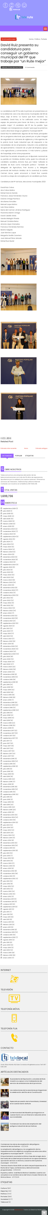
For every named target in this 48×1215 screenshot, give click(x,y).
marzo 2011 (7, 922)
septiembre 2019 (9, 682)
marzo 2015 (7, 807)
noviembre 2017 (9, 733)
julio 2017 (6, 741)
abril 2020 (6, 664)
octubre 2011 (7, 904)
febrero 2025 (8, 524)
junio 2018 (6, 715)
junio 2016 (6, 771)
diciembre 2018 (8, 702)
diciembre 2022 (9, 588)
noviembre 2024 (9, 531)
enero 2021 (7, 644)
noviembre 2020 (9, 649)
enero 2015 (7, 812)
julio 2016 (6, 769)
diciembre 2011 (8, 899)
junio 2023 (7, 572)
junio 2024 (7, 544)
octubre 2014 (8, 820)
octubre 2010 (7, 935)
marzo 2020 (7, 667)
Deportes (4, 1191)
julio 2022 (6, 598)
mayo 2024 (7, 547)
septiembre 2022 (9, 595)
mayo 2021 (7, 633)
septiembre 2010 (9, 937)
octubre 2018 (7, 707)
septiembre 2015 (9, 794)
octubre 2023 (8, 562)
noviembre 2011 (8, 901)
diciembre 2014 (8, 815)
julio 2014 (6, 825)
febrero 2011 (7, 924)
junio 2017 (6, 743)
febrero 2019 (7, 697)
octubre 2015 (7, 792)
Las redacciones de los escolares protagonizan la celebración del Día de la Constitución (28, 1091)
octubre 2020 (8, 651)
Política (4, 1194)
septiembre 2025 (9, 508)
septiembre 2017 (9, 738)
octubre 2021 (7, 621)
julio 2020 (6, 656)
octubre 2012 (7, 876)
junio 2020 (7, 659)
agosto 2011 (7, 909)
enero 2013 (7, 868)
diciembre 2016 (8, 759)
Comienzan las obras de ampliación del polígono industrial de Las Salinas (25, 1125)
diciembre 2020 (9, 646)
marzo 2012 (7, 891)
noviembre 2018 (9, 705)
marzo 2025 (7, 521)
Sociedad (4, 1199)
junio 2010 (6, 945)
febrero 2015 (7, 810)
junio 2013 (6, 856)
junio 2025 (7, 513)
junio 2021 (6, 631)
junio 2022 (7, 600)
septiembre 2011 (9, 907)
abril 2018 (6, 720)
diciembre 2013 (8, 843)
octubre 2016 (7, 764)
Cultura (4, 1188)
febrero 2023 (8, 582)
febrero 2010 (7, 955)
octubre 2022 (8, 593)
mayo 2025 (7, 516)
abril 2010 (6, 950)
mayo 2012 (7, 886)
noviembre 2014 (9, 817)
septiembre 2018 (9, 710)
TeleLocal (4, 1202)
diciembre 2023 (9, 557)
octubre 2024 (8, 534)
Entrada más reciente (8, 448)
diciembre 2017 (8, 730)
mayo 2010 (7, 947)
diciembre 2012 (8, 871)
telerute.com (19, 1210)
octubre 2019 (7, 679)
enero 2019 (7, 700)
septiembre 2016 (9, 766)
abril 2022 (6, 605)
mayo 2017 (7, 746)
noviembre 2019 (9, 677)
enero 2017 (7, 756)
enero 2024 (7, 554)
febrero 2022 (8, 611)
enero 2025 (7, 526)
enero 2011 (7, 927)
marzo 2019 (7, 695)
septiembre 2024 (9, 536)
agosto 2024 (7, 539)
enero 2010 (7, 958)
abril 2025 (6, 519)
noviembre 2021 (9, 618)
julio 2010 (6, 942)
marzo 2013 (7, 863)
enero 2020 (7, 672)
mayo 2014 (7, 830)
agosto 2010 (7, 940)
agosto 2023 (7, 567)
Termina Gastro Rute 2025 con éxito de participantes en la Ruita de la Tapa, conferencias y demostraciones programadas (23, 1168)
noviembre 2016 (9, 761)
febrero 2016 (7, 782)
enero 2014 (7, 840)
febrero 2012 (7, 894)
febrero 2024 (8, 552)
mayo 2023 (7, 575)
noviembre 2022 (9, 590)
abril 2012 (6, 889)
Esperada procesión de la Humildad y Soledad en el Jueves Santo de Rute (28, 1102)
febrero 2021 (7, 641)
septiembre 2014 (9, 822)
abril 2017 (6, 748)
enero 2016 (7, 784)
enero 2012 (7, 896)
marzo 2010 (7, 953)
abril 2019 (6, 692)
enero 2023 (7, 585)
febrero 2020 (8, 669)
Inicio (26, 448)
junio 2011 (6, 914)
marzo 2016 (7, 779)
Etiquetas (29, 456)
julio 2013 (6, 853)
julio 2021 (6, 628)
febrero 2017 (7, 753)
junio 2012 (6, 884)
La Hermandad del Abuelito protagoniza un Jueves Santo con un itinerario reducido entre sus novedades (28, 1115)
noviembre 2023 (9, 559)
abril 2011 (6, 919)
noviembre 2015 (9, 789)
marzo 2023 (7, 580)
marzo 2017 (7, 751)
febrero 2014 (7, 838)
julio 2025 (6, 511)
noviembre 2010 (9, 932)
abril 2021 (6, 636)
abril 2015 (6, 805)
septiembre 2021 (9, 623)
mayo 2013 (7, 858)
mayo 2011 (6, 917)
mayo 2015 (7, 802)
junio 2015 (6, 799)
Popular (18, 456)
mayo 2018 (7, 718)
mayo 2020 (7, 662)
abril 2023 (6, 577)
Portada (4, 1196)
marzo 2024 (7, 549)
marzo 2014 (7, 835)
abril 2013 (6, 861)
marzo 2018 (7, 723)
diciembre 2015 (8, 787)
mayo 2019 (7, 690)
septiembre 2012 (9, 878)
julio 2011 (6, 912)
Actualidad (7, 456)
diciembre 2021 (8, 616)
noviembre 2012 (9, 873)
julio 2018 (6, 713)
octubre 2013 (7, 848)
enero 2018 (7, 728)
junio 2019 (6, 687)
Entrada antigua (41, 448)
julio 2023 (6, 570)
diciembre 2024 (9, 529)
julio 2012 (6, 881)
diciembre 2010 (8, 930)
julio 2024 (6, 542)
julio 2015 (6, 797)
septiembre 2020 (9, 654)
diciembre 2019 (8, 674)
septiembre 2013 (9, 850)
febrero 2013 (7, 866)
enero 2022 (7, 613)
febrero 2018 (7, 725)
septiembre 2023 (9, 565)
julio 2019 (6, 684)
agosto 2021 (7, 626)
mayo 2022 (7, 603)
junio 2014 (6, 827)
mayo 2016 (7, 774)
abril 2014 (6, 833)
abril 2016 (6, 776)
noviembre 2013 (9, 845)
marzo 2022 (7, 608)
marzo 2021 (7, 639)
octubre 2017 (7, 736)
